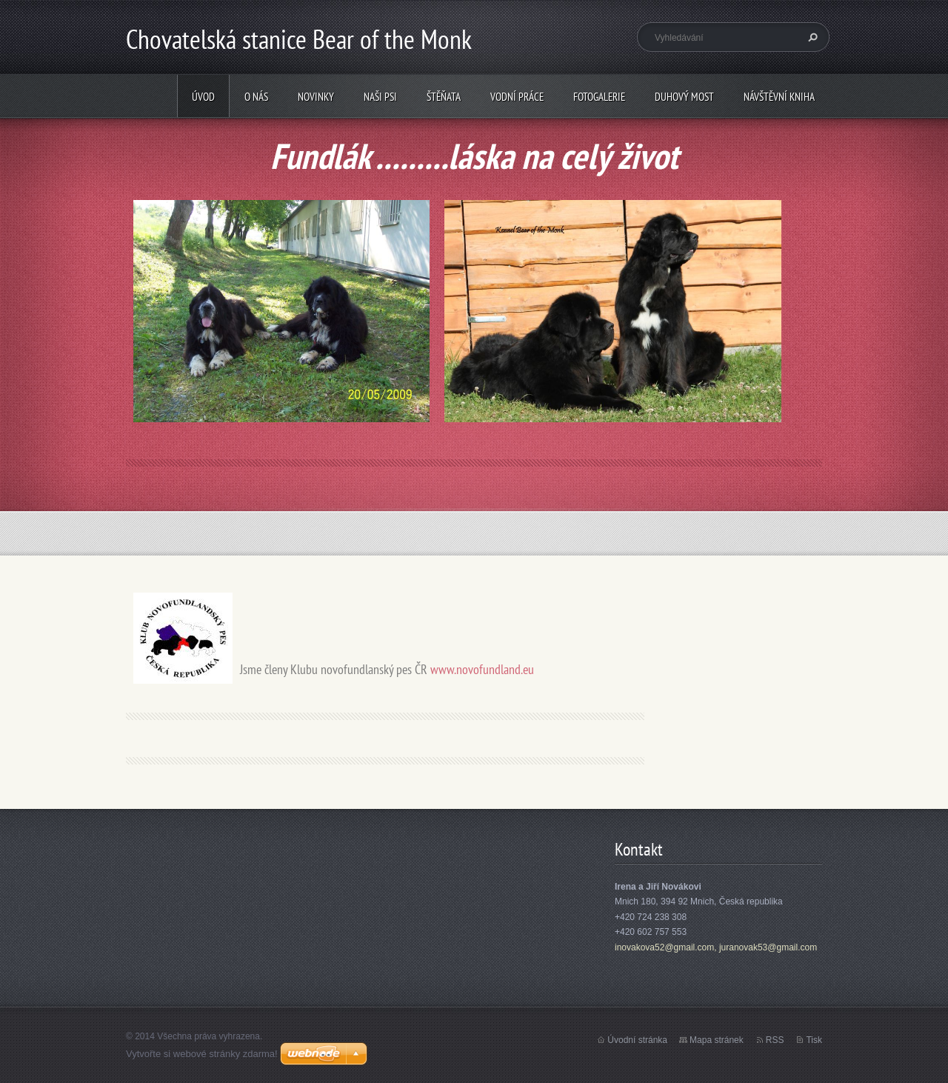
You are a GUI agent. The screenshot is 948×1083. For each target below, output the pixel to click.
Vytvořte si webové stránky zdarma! (202, 1053)
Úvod (203, 97)
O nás (256, 97)
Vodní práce (517, 97)
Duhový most (684, 97)
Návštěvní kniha (779, 97)
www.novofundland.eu (482, 669)
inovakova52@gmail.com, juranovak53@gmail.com (716, 947)
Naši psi (380, 97)
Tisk (814, 1040)
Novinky (316, 97)
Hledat (811, 37)
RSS (775, 1040)
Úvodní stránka (637, 1040)
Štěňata (444, 97)
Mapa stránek (717, 1040)
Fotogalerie (599, 97)
